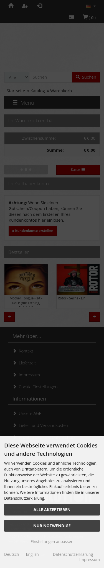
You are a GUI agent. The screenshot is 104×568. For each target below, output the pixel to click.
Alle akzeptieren (52, 509)
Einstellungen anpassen (52, 541)
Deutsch (11, 554)
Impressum (89, 559)
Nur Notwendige (52, 525)
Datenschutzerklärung (73, 554)
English (32, 554)
